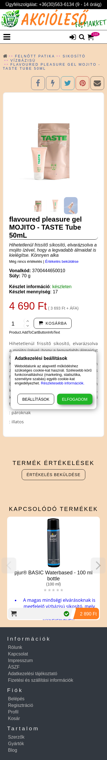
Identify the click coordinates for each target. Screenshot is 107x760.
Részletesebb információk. (62, 383)
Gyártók (16, 743)
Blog (12, 750)
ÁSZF (14, 667)
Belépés (16, 698)
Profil (13, 711)
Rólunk (15, 647)
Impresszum (20, 660)
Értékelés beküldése (61, 261)
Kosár (14, 718)
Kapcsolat (18, 653)
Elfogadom (74, 399)
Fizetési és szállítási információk (40, 680)
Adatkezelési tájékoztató (32, 673)
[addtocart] (53, 323)
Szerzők (16, 737)
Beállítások (35, 399)
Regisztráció (20, 705)
